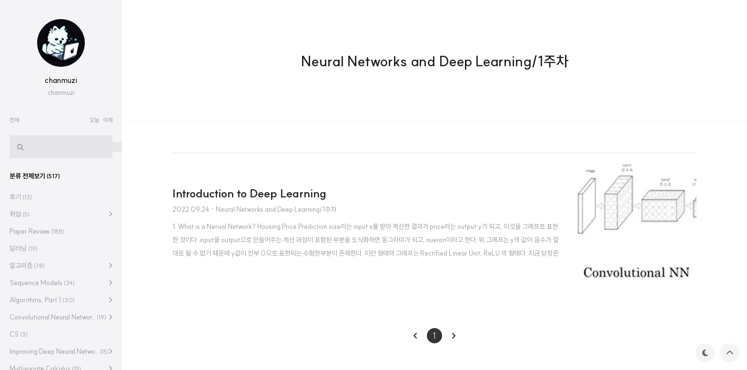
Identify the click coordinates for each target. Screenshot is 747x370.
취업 (20, 214)
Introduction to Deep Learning (249, 193)
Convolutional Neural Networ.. (58, 317)
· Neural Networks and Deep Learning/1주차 (273, 209)
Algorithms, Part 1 (42, 300)
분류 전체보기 (35, 176)
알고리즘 (27, 265)
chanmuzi (61, 80)
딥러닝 (24, 248)
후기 (21, 197)
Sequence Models (42, 282)
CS (19, 334)
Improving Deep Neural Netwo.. (59, 351)
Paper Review (37, 231)
